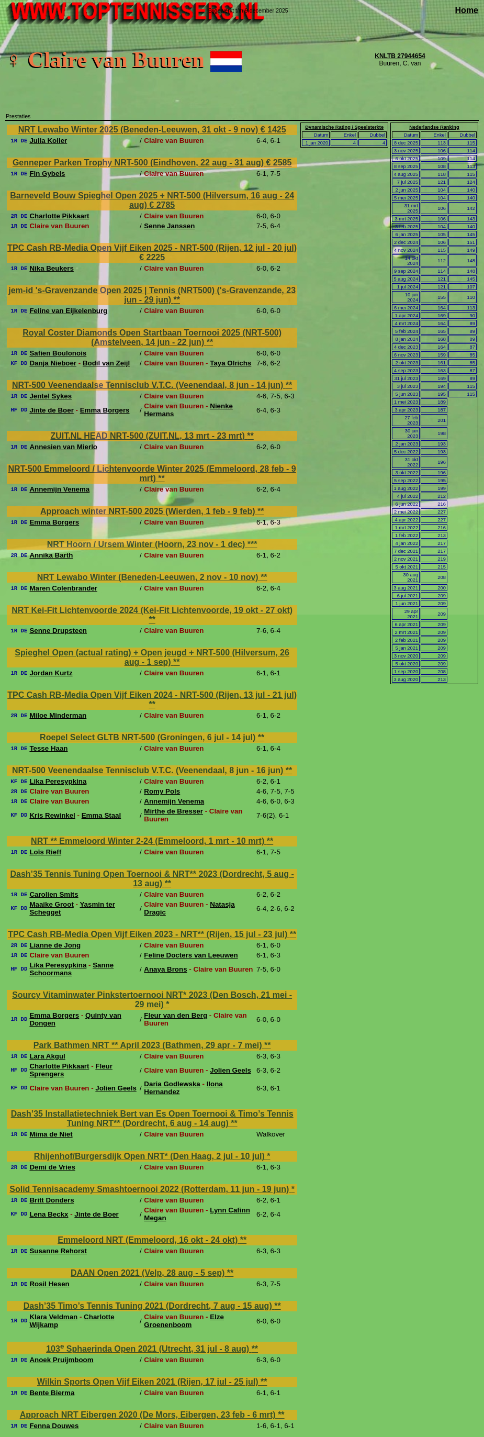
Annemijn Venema (59, 489)
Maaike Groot (51, 904)
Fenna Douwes (53, 1426)
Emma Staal (101, 815)
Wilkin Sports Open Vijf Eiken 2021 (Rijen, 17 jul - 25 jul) (149, 1381)
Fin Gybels (47, 173)
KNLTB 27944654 (400, 56)
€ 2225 (152, 257)
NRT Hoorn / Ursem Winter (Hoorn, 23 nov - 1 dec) (147, 544)
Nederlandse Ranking (434, 127)
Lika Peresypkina (57, 781)
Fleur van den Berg (175, 1015)
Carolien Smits (53, 894)
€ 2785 (162, 204)
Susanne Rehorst (58, 1251)
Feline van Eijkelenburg (68, 311)
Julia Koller (48, 140)
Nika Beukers (51, 268)
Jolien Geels (230, 1070)
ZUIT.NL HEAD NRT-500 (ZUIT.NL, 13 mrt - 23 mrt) (149, 435)
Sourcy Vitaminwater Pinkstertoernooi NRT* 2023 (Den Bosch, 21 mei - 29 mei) (152, 999)
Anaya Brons (165, 969)
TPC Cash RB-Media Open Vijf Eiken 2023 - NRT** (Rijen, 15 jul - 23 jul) (149, 934)
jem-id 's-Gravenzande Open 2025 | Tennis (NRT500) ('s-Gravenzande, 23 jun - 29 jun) (152, 295)
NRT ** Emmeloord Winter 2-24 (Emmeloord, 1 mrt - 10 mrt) (149, 841)
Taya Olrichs (230, 363)
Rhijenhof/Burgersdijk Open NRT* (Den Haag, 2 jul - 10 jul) (150, 1156)
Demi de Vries (52, 1167)
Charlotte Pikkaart (59, 216)
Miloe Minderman (57, 715)
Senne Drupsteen (58, 630)
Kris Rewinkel (52, 815)
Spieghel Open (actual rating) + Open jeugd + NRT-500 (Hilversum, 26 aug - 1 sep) (152, 657)
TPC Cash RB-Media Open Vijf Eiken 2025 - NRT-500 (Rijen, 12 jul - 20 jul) (152, 247)
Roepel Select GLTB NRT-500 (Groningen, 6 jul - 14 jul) (149, 737)
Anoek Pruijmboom (61, 1360)
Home (466, 10)
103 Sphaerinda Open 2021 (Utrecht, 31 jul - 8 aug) (148, 1348)
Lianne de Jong (55, 945)
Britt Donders (51, 1200)
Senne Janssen (169, 226)
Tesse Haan (48, 748)
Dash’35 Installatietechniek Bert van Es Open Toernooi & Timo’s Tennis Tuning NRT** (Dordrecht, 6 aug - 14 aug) (152, 1118)
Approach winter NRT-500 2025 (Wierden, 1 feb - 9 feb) (148, 511)
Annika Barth (51, 555)
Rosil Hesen (49, 1284)
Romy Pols (162, 791)
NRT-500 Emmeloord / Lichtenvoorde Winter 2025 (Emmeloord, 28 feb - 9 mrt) (152, 473)
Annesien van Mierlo (63, 447)
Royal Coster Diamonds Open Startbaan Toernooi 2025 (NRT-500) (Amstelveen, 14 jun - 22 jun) (152, 337)
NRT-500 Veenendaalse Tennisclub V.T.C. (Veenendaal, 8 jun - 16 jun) (149, 770)
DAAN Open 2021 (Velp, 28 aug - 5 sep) (149, 1272)
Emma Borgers (105, 410)
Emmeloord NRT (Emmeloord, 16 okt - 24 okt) (149, 1239)
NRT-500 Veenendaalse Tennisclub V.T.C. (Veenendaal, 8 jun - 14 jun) (149, 385)
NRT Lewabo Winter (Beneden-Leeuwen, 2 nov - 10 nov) (149, 577)
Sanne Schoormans (71, 969)
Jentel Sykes (50, 396)
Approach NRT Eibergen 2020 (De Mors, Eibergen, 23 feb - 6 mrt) (149, 1414)
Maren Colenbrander (63, 588)
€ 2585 (278, 162)
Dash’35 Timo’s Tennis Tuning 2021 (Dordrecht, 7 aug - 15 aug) (149, 1305)
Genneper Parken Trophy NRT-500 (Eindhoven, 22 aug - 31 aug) (139, 162)
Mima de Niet (50, 1134)
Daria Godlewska (172, 1084)
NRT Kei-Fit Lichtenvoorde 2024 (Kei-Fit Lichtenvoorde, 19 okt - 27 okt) (152, 610)
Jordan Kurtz (50, 673)
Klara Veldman (53, 1317)
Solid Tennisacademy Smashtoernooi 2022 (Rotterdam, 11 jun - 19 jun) (150, 1189)
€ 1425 (273, 129)
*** (252, 544)
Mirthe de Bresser (173, 811)
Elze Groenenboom (184, 1321)
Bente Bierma (51, 1393)
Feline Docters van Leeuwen (191, 955)
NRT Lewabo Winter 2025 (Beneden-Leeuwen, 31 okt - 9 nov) (139, 129)
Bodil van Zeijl (106, 363)
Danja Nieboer (52, 363)
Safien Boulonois (57, 353)
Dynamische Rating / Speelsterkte (344, 127)
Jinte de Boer (51, 410)
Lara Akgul (47, 1056)
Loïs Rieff (45, 852)
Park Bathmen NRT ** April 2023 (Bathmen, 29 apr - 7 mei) (148, 1045)
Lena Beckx (48, 1214)
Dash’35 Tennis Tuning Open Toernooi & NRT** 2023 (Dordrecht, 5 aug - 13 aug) (152, 879)
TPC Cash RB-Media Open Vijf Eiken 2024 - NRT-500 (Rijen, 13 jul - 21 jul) (152, 694)
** (177, 299)
